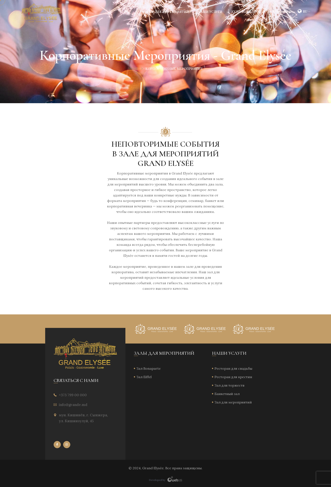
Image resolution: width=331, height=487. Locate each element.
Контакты (282, 12)
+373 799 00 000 (73, 395)
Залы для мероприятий (166, 12)
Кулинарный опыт (248, 12)
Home (134, 69)
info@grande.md (73, 404)
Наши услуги (210, 12)
